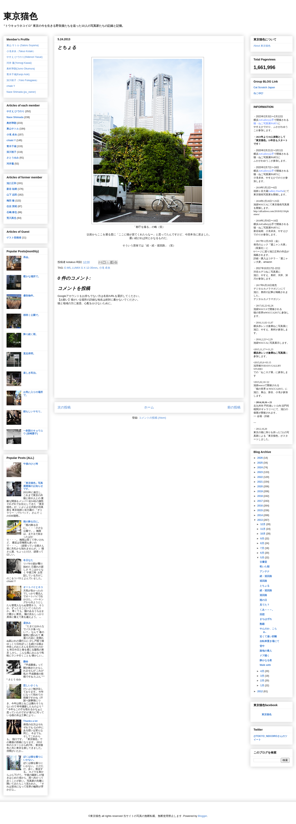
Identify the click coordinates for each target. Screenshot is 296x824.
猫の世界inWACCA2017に (268, 312)
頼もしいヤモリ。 (33, 411)
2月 (262, 680)
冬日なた (28, 560)
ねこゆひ (258, 93)
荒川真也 (11, 218)
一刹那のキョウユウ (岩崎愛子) (33, 432)
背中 (262, 646)
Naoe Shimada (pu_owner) (21, 92)
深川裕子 (11, 152)
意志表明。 (29, 353)
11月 (263, 529)
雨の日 (263, 600)
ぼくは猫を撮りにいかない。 (33, 758)
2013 (260, 520)
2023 (260, 472)
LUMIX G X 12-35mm (84, 267)
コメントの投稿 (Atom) (152, 417)
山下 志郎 (12, 194)
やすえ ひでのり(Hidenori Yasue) (24, 57)
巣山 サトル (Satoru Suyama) (23, 45)
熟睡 (262, 624)
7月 (262, 548)
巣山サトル (13, 128)
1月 (262, 685)
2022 (260, 477)
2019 (260, 491)
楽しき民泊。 (30, 372)
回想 (262, 614)
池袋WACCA (260, 204)
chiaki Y (11, 86)
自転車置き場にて (269, 641)
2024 (260, 467)
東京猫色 (20, 16)
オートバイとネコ (33, 587)
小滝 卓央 (104, 267)
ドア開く (264, 655)
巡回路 (263, 580)
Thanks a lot (30, 721)
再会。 (27, 257)
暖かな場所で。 (31, 276)
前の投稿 (233, 407)
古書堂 (263, 561)
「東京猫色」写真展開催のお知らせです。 (33, 486)
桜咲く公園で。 (31, 315)
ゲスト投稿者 (14, 237)
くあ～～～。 (267, 609)
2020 (260, 486)
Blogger (202, 815)
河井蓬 (10, 163)
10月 (263, 533)
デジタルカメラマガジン (267, 299)
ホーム (149, 407)
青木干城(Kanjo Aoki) (18, 74)
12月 (263, 524)
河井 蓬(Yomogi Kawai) (19, 62)
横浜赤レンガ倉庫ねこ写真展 (269, 326)
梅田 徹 (10, 200)
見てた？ (264, 604)
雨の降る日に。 (31, 521)
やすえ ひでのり (15, 111)
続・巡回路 (266, 576)
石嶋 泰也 (12, 212)
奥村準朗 (11, 123)
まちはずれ (266, 619)
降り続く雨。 (30, 334)
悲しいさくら (30, 685)
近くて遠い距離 (268, 636)
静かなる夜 (266, 660)
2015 (260, 510)
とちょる (264, 585)
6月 (262, 552)
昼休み (27, 623)
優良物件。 (29, 295)
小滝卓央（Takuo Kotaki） (21, 51)
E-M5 (67, 267)
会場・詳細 (261, 416)
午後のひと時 (30, 463)
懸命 (25, 661)
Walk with (265, 665)
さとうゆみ (13, 157)
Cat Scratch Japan (264, 87)
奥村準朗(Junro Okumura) (21, 68)
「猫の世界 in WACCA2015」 (269, 388)
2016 (260, 505)
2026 (260, 457)
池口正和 (11, 183)
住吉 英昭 (12, 206)
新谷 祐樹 (12, 189)
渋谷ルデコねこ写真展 (266, 271)
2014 (260, 515)
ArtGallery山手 (266, 224)
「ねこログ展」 (267, 372)
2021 (260, 481)
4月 (262, 671)
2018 (260, 496)
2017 (260, 501)
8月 (262, 543)
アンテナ (264, 571)
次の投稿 (64, 407)
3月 (262, 675)
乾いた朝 (264, 566)
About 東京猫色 (262, 45)
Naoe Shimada (15, 117)
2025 (260, 462)
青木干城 (11, 146)
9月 (262, 538)
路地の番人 (266, 650)
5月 (262, 557)
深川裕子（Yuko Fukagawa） (23, 80)
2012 (260, 691)
